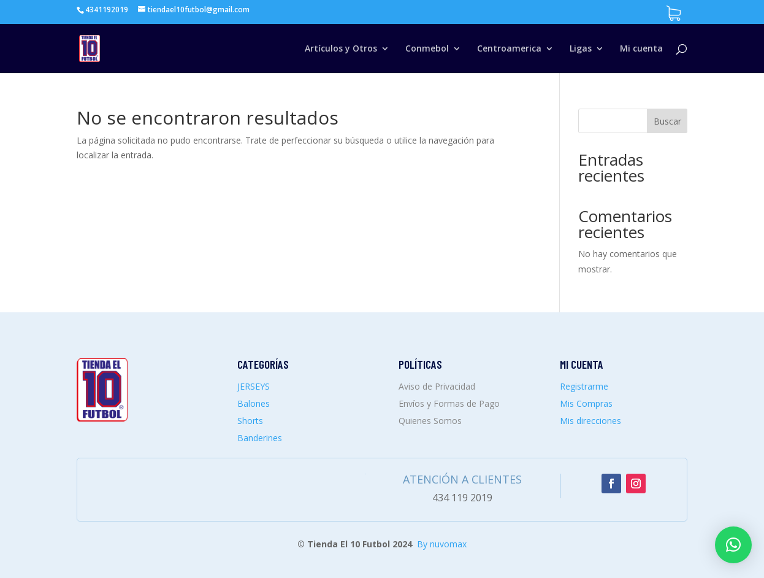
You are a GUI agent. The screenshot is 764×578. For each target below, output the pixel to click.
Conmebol (427, 49)
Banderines (259, 438)
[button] (733, 544)
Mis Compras (586, 403)
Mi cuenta (641, 49)
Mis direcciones (590, 420)
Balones (253, 403)
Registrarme (584, 386)
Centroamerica (509, 49)
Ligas (581, 49)
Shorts (250, 420)
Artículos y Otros (341, 49)
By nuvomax (442, 544)
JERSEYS (253, 386)
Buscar (667, 121)
